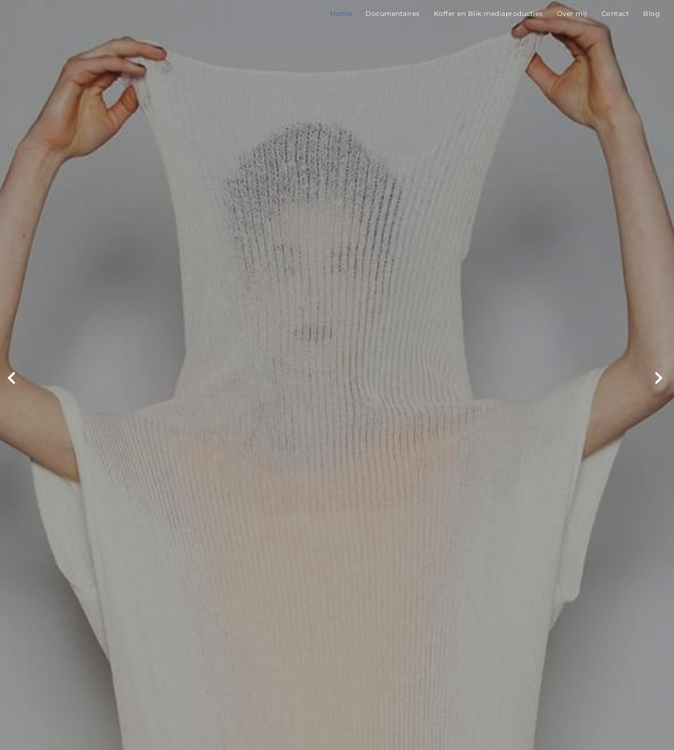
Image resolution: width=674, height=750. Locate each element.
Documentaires (393, 13)
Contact (615, 13)
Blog (651, 13)
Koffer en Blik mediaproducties (488, 13)
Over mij (572, 13)
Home (341, 13)
